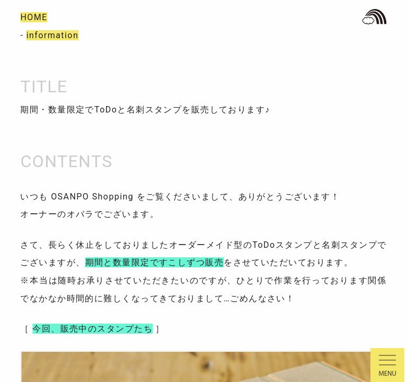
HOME (33, 17)
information (52, 35)
